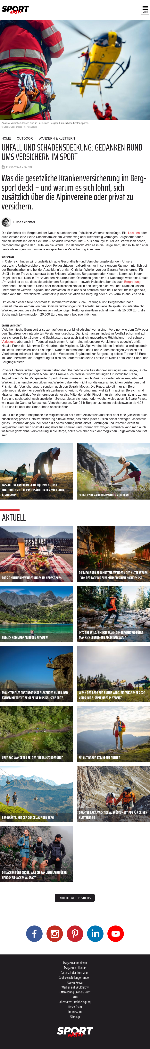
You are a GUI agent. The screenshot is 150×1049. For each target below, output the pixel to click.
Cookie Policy (75, 982)
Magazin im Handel (75, 967)
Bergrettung (132, 281)
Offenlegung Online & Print (75, 992)
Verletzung (9, 341)
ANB (75, 997)
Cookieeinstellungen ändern (75, 977)
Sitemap (75, 1016)
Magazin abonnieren (75, 963)
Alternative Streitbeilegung (75, 1002)
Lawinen (134, 233)
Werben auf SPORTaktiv (75, 987)
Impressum (75, 1011)
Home (6, 138)
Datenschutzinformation (75, 972)
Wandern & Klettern (57, 138)
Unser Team (75, 1007)
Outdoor (25, 138)
